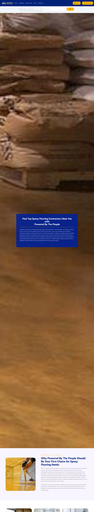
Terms (35, 3)
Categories (21, 3)
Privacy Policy (28, 3)
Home (15, 3)
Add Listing (87, 3)
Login (76, 3)
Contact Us (40, 3)
